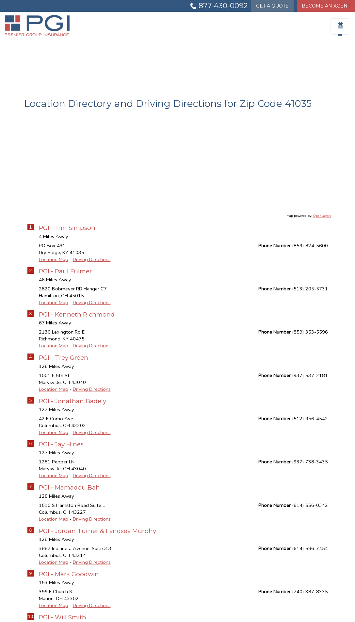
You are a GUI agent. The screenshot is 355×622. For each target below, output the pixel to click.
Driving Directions (92, 259)
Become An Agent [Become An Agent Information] (326, 6)
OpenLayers (322, 216)
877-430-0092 (223, 5)
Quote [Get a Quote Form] (272, 6)
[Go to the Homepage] (44, 25)
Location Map (53, 259)
